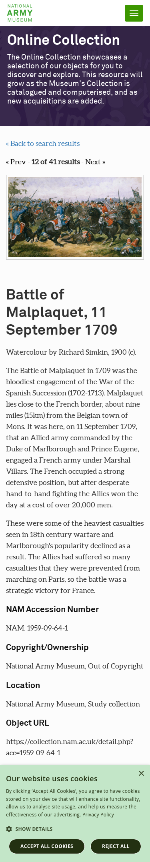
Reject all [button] (116, 846)
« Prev (16, 162)
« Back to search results (43, 143)
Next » (95, 162)
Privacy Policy (98, 814)
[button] (75, 829)
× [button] (141, 774)
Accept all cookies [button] (46, 846)
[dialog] (75, 813)
